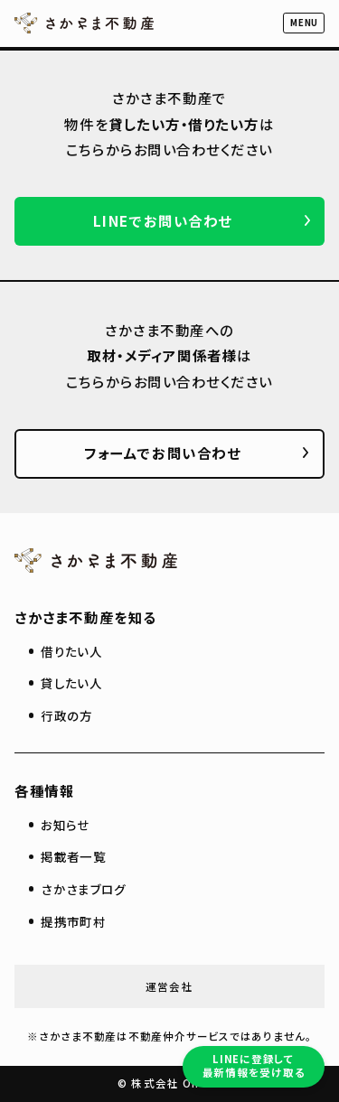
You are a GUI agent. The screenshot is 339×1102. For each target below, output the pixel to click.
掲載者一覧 (73, 856)
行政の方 (66, 715)
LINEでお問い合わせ (162, 220)
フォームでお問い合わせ (162, 452)
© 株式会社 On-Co (169, 1083)
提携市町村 (73, 921)
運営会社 (169, 986)
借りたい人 (71, 651)
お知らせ (65, 825)
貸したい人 (71, 683)
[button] (304, 23)
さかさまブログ (83, 889)
